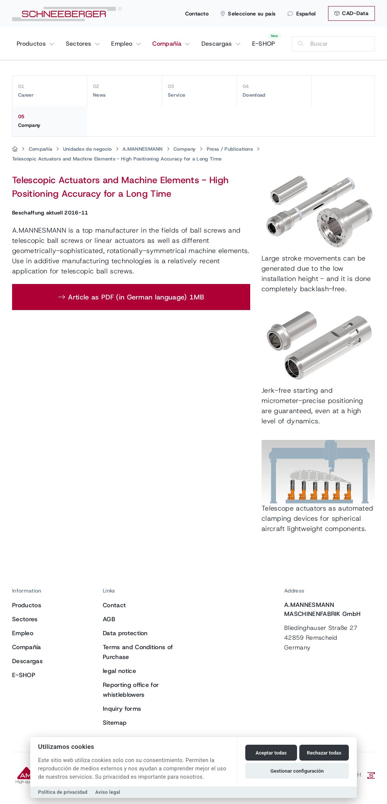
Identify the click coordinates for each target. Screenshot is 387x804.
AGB (109, 619)
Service (199, 90)
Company (50, 120)
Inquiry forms (122, 709)
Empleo (122, 44)
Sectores (79, 44)
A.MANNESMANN (142, 149)
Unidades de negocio (87, 149)
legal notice (119, 671)
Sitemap (115, 723)
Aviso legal (107, 792)
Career (49, 90)
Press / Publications (230, 149)
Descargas (217, 44)
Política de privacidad (62, 792)
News (124, 90)
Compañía (167, 44)
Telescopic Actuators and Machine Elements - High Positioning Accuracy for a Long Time (116, 159)
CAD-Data (351, 13)
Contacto (197, 13)
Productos (32, 44)
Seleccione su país (248, 13)
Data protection (125, 633)
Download (274, 90)
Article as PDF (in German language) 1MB (136, 297)
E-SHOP (263, 44)
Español (302, 13)
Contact (114, 605)
